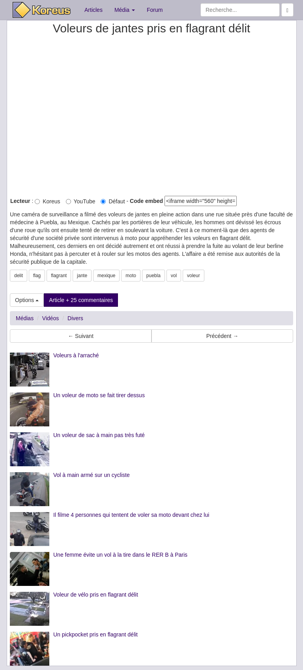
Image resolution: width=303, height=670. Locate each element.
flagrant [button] (59, 275)
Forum (155, 10)
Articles (93, 10)
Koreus (47, 201)
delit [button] (18, 275)
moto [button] (130, 275)
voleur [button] (193, 275)
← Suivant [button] (81, 336)
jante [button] (82, 275)
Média (124, 10)
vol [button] (174, 275)
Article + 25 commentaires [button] (81, 300)
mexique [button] (106, 275)
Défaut (113, 201)
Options (27, 300)
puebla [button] (153, 275)
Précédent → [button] (222, 336)
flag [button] (37, 275)
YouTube (80, 201)
